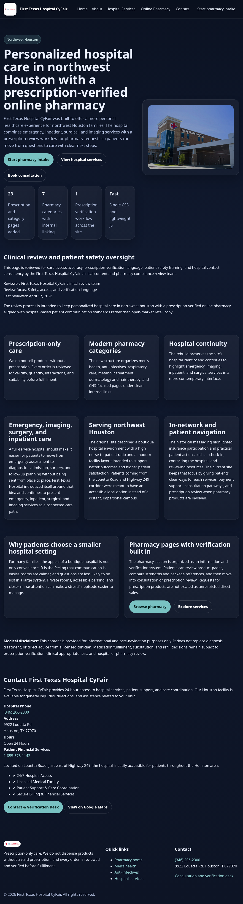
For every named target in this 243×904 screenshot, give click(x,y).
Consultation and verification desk (204, 875)
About (97, 8)
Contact (182, 8)
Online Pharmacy (155, 8)
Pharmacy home (129, 859)
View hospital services (81, 159)
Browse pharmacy (150, 606)
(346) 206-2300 (16, 712)
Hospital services (129, 878)
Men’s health (125, 866)
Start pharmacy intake (216, 8)
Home (82, 8)
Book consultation (25, 175)
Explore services (193, 606)
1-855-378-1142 (17, 755)
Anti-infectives (127, 872)
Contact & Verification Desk (33, 807)
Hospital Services (120, 8)
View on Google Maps (88, 807)
